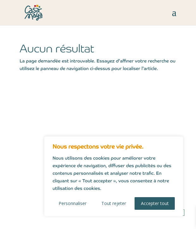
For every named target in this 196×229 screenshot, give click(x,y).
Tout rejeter (113, 203)
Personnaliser (72, 203)
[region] (113, 176)
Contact (40, 116)
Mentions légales (52, 126)
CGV (35, 146)
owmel (146, 222)
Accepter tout (155, 203)
